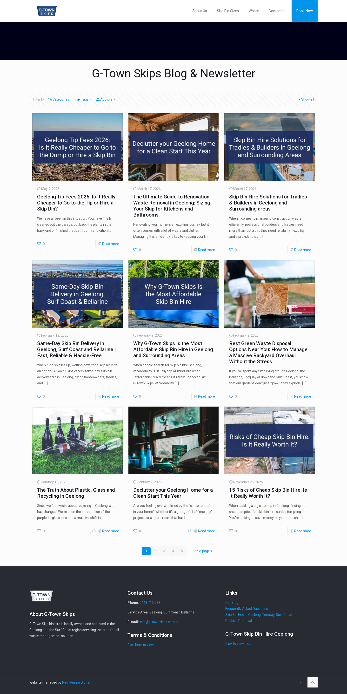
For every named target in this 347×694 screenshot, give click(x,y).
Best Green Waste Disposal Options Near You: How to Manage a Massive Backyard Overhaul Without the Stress (268, 352)
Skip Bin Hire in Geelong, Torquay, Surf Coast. (259, 615)
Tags (84, 99)
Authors (106, 99)
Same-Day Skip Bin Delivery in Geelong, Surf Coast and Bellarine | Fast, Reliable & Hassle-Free (76, 349)
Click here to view (140, 645)
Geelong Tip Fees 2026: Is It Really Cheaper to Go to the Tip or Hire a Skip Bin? (76, 203)
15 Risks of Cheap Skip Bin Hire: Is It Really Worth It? (268, 493)
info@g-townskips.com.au (159, 622)
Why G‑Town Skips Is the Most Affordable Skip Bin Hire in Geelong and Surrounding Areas (173, 349)
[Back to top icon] (312, 682)
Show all (306, 99)
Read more (110, 244)
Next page (203, 551)
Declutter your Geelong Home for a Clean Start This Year (173, 493)
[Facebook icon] (301, 682)
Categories (60, 99)
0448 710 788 (150, 603)
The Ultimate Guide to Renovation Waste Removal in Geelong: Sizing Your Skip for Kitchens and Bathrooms (171, 206)
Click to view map (238, 644)
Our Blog (231, 603)
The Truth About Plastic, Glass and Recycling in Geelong (76, 493)
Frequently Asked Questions (246, 609)
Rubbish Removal (238, 621)
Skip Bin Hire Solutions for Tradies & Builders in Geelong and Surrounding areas (268, 203)
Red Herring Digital (76, 682)
